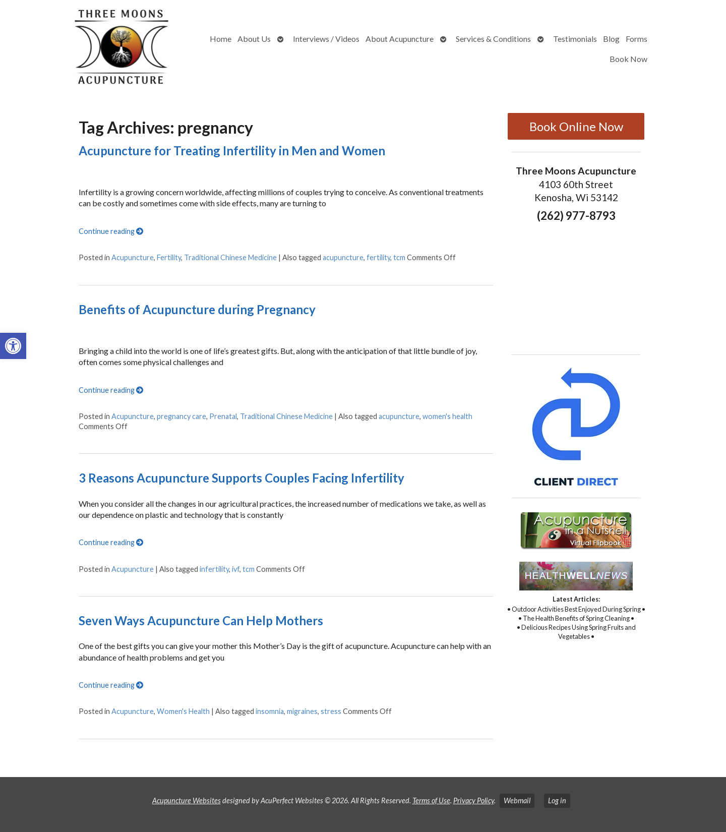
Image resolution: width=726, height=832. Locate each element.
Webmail (517, 800)
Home (220, 38)
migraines (302, 711)
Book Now (628, 59)
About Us (254, 38)
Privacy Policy (473, 800)
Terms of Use (431, 800)
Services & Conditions (493, 38)
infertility (214, 569)
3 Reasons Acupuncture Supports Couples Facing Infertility (241, 477)
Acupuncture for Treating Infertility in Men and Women (232, 150)
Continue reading (111, 231)
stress (331, 711)
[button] (13, 346)
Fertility (169, 257)
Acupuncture (132, 257)
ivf (235, 569)
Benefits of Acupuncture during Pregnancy (197, 309)
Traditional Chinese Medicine (230, 257)
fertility (378, 257)
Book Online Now (576, 126)
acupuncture (343, 257)
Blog (611, 38)
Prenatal (223, 416)
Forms (636, 38)
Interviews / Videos (326, 38)
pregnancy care (181, 416)
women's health (447, 416)
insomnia (270, 711)
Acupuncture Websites (186, 800)
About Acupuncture (400, 38)
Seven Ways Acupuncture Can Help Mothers (201, 620)
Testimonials (575, 38)
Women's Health (183, 711)
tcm (399, 257)
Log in (557, 800)
